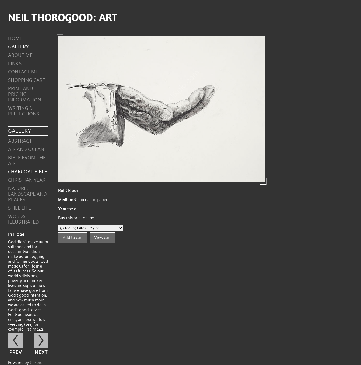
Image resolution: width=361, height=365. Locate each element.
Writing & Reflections (23, 111)
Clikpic (36, 362)
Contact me (23, 72)
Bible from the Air (27, 160)
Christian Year (26, 180)
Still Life (19, 208)
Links (15, 63)
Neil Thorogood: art (62, 17)
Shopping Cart (26, 80)
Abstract (20, 141)
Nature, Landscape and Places (27, 194)
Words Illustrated (23, 219)
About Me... (22, 55)
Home (15, 38)
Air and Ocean (26, 149)
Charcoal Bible (27, 172)
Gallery (18, 47)
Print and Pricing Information (24, 94)
